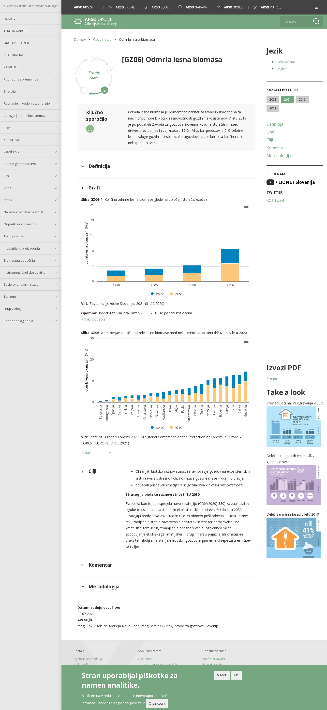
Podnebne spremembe (21, 79)
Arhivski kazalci (212, 664)
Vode (8, 188)
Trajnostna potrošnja (19, 260)
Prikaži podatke (93, 319)
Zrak (7, 176)
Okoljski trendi (16, 42)
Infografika (13, 55)
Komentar (276, 147)
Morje (8, 200)
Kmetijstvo (11, 139)
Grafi (271, 132)
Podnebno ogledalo (18, 321)
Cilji (270, 140)
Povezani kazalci (213, 659)
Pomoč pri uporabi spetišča (157, 664)
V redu (222, 676)
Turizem (10, 296)
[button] (316, 7)
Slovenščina (285, 62)
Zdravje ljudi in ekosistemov (24, 115)
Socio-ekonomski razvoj (21, 284)
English (281, 69)
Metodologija (279, 155)
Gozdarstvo (12, 151)
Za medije (11, 67)
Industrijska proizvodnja (22, 248)
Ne (236, 676)
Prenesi (272, 378)
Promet (9, 127)
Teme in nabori (15, 30)
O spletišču (145, 659)
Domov (9, 18)
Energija (10, 91)
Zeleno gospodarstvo (20, 163)
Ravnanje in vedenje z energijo (27, 103)
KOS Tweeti (276, 200)
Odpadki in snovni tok (20, 224)
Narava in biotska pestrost (23, 212)
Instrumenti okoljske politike (24, 272)
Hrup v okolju (13, 309)
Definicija (275, 124)
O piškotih (157, 704)
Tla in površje (13, 236)
